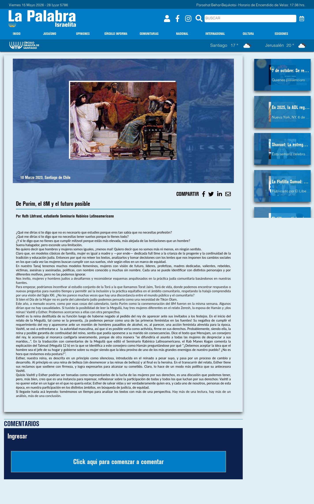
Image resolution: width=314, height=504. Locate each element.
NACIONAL (182, 34)
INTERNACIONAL (215, 34)
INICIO (17, 34)
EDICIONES (281, 34)
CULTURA (248, 34)
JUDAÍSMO (49, 34)
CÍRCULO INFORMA (115, 34)
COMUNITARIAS (149, 34)
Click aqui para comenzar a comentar (118, 461)
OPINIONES (83, 34)
